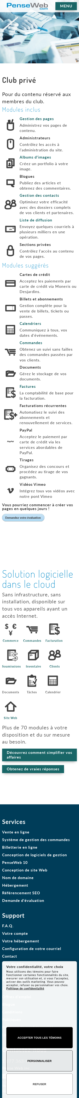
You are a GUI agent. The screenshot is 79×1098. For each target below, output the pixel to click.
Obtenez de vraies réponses (33, 769)
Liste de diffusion (36, 220)
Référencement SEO (21, 892)
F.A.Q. (7, 925)
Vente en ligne (15, 832)
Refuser (39, 1084)
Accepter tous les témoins (39, 1037)
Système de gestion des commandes (36, 839)
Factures (28, 386)
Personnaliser (39, 1061)
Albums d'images (35, 157)
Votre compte (15, 933)
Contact (9, 956)
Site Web (10, 718)
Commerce (11, 640)
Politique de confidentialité (25, 988)
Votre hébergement (20, 941)
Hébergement (15, 885)
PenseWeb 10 (15, 862)
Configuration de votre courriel (31, 948)
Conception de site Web (24, 870)
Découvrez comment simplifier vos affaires (39, 754)
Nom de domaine (18, 877)
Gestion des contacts (39, 195)
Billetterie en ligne (19, 847)
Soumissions (11, 666)
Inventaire (33, 666)
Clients (55, 666)
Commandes (31, 342)
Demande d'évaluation (23, 900)
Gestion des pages (37, 118)
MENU (66, 6)
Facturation (54, 640)
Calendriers (30, 323)
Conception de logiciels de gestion (34, 854)
